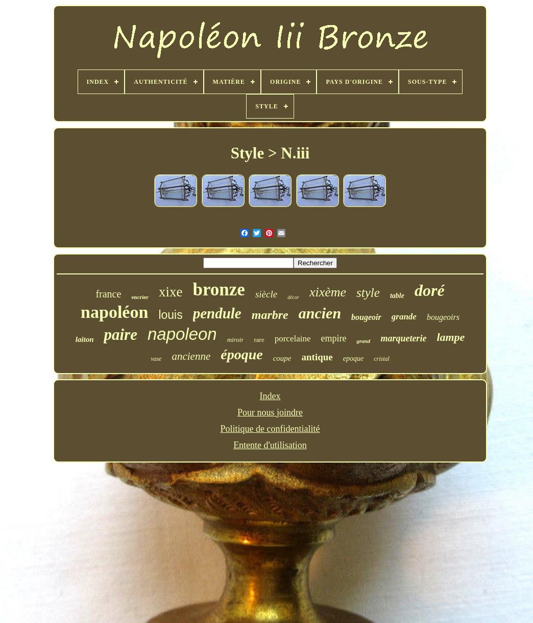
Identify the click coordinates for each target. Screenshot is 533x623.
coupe (282, 358)
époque (241, 354)
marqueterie (403, 338)
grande (404, 316)
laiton (85, 339)
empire (333, 338)
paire (120, 334)
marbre (270, 314)
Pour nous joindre (270, 412)
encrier (140, 297)
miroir (235, 339)
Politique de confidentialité (270, 429)
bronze (218, 289)
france (108, 293)
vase (156, 358)
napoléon (114, 312)
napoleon (182, 334)
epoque (353, 358)
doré (430, 290)
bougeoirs (443, 317)
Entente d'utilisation (270, 445)
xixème (327, 292)
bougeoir (366, 317)
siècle (266, 294)
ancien (320, 313)
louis (170, 314)
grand (363, 341)
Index (270, 396)
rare (259, 339)
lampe (451, 337)
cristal (382, 358)
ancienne (191, 356)
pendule (217, 313)
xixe (171, 291)
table (397, 295)
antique (317, 357)
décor (293, 297)
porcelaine (293, 338)
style (368, 292)
